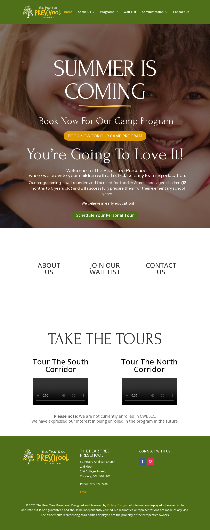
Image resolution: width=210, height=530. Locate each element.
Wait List (130, 12)
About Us (84, 12)
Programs (107, 12)
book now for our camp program (105, 136)
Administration (153, 12)
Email (83, 492)
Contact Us (181, 12)
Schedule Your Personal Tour (105, 215)
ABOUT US (49, 268)
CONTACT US (161, 268)
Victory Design (117, 505)
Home (68, 12)
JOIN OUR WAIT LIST (105, 268)
